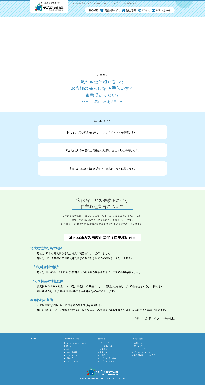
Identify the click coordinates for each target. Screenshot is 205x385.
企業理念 (103, 349)
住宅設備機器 (71, 352)
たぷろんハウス (72, 355)
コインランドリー (73, 361)
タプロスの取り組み (108, 358)
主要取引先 (104, 355)
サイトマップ (139, 349)
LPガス (69, 346)
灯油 (68, 349)
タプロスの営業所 (107, 361)
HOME (33, 338)
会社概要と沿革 (106, 346)
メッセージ (104, 343)
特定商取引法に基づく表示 (144, 355)
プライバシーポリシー (143, 352)
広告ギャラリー (140, 346)
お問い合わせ (139, 343)
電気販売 (69, 358)
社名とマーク (105, 352)
